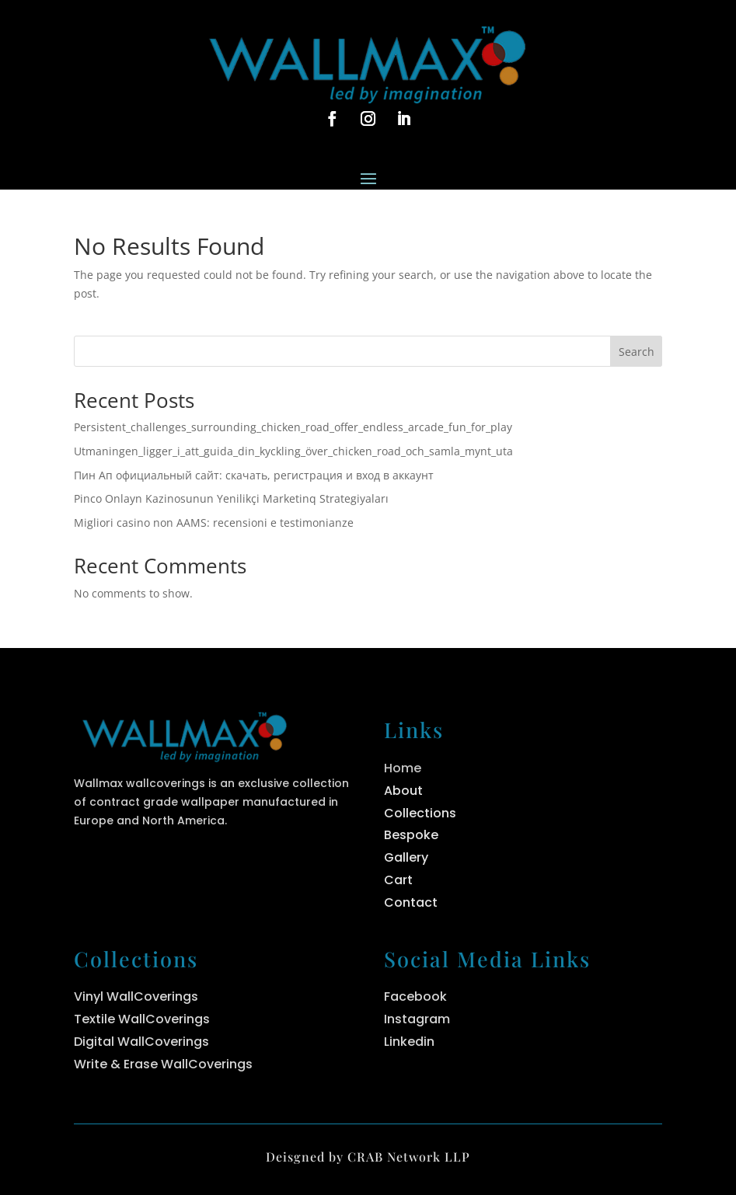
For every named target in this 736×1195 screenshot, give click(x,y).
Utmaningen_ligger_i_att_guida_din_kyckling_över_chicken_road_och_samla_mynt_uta (293, 451)
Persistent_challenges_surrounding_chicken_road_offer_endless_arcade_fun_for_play (293, 427)
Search (636, 351)
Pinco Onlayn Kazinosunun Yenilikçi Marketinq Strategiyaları (231, 498)
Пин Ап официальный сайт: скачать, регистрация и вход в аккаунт (254, 475)
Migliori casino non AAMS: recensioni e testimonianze (214, 522)
